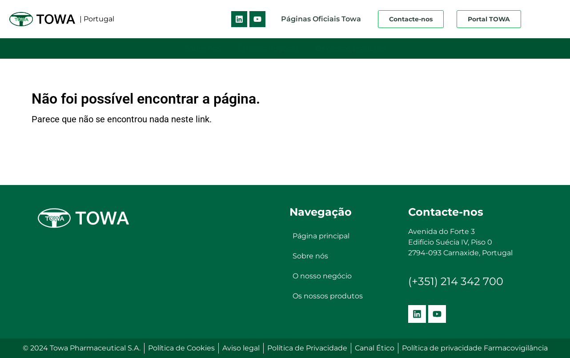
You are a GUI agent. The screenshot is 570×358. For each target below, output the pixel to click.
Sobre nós (203, 48)
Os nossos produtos (350, 48)
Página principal (321, 236)
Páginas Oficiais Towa (321, 19)
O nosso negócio (267, 48)
